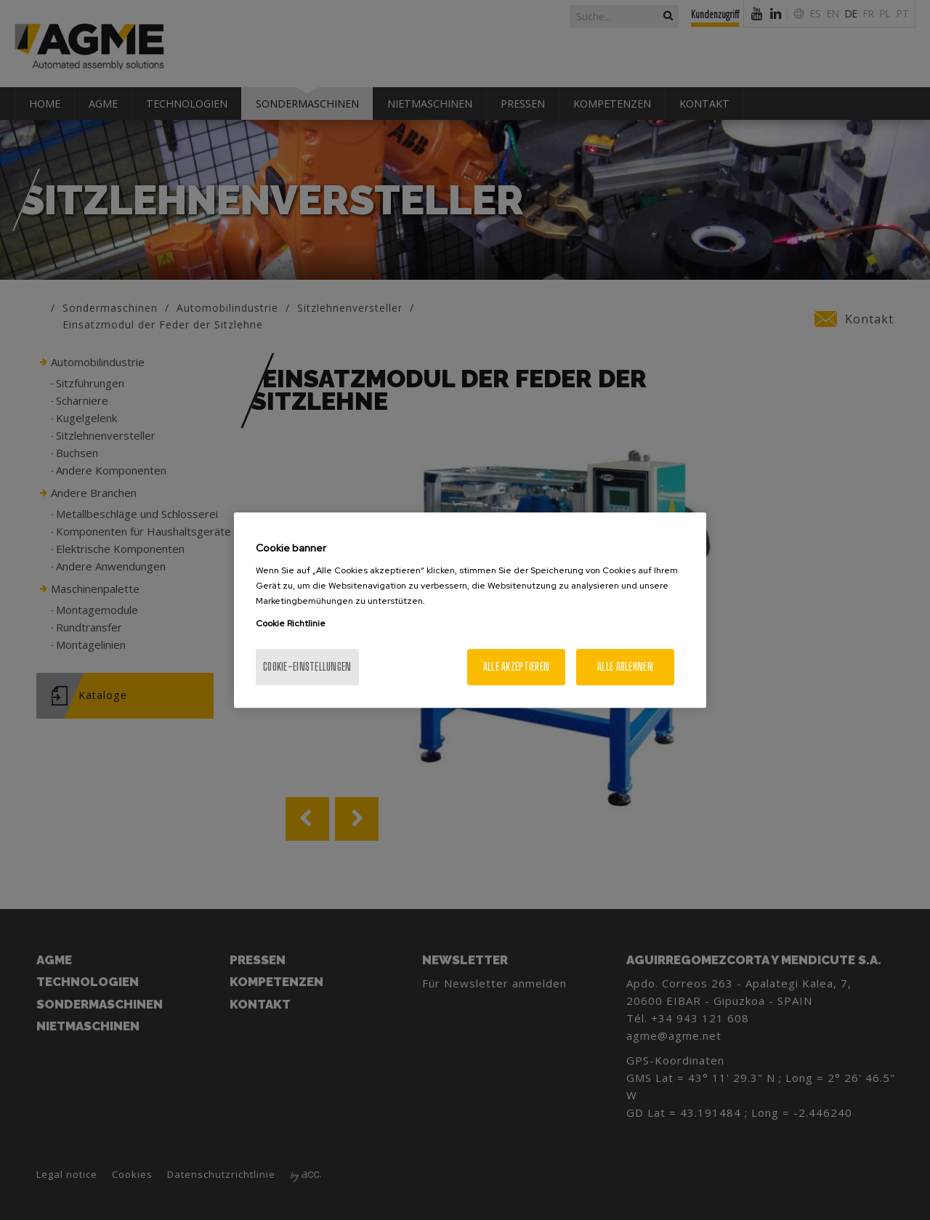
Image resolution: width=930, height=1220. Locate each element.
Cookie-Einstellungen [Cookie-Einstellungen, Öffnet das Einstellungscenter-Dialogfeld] (307, 667)
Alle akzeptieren (516, 667)
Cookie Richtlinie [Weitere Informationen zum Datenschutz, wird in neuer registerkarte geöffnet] (291, 623)
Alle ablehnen (625, 667)
